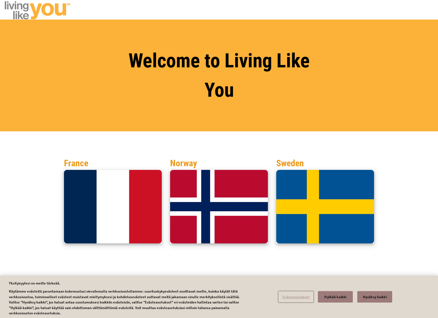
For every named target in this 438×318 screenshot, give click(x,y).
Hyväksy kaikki (375, 298)
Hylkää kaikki (335, 298)
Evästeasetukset (296, 298)
